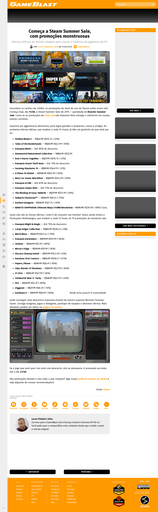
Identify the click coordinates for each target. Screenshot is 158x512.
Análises (19, 489)
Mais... (33, 502)
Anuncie (70, 496)
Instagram (23, 405)
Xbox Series (36, 489)
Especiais (20, 486)
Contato (70, 492)
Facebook (13, 405)
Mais (106, 405)
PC (32, 496)
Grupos (96, 405)
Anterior (34, 472)
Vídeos (19, 496)
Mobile (34, 499)
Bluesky (86, 405)
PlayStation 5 (37, 486)
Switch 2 (34, 492)
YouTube (44, 405)
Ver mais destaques (134, 226)
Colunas (19, 499)
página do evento (52, 307)
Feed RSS (55, 499)
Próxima (86, 472)
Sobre (69, 486)
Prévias (19, 492)
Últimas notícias (126, 30)
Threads (75, 405)
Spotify (65, 405)
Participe (70, 489)
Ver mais (135, 110)
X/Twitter (34, 405)
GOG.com (50, 115)
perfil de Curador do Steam (92, 378)
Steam (106, 389)
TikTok (55, 405)
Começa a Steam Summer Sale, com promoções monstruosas (60, 34)
